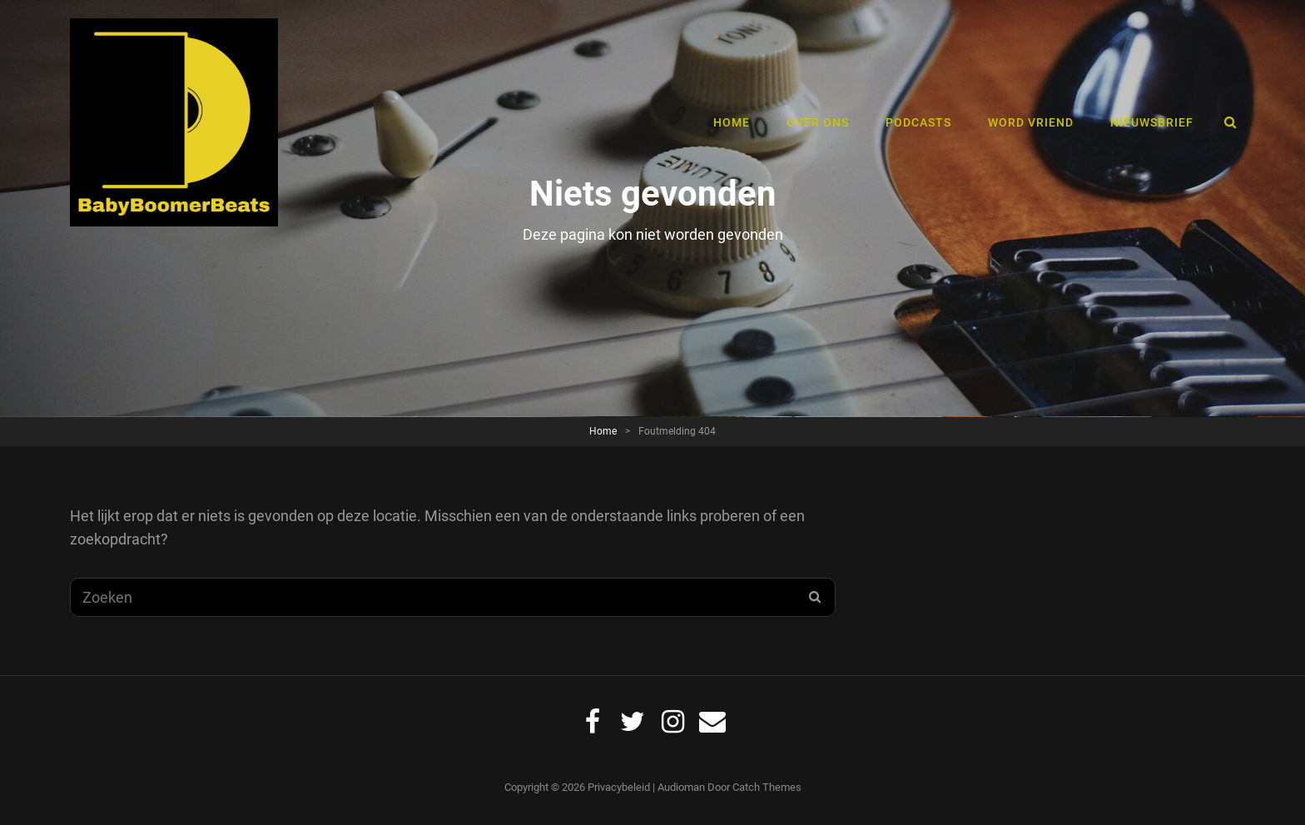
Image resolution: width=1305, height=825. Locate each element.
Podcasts (918, 122)
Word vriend (1031, 122)
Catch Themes (766, 787)
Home (731, 122)
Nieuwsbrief (1151, 122)
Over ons (817, 122)
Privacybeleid (619, 787)
